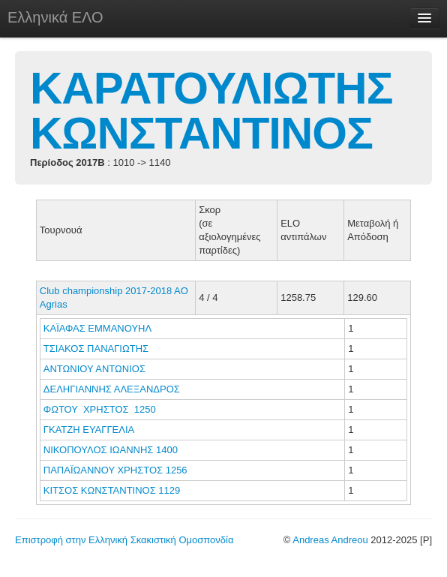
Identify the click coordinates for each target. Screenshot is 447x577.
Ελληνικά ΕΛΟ (56, 17)
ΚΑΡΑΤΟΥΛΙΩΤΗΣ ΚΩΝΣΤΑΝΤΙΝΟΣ (211, 110)
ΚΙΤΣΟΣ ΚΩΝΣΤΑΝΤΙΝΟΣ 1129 (112, 490)
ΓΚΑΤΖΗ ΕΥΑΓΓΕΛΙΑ (90, 429)
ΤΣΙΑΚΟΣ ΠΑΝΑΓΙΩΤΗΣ (98, 348)
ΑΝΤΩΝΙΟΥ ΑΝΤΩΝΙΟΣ (96, 368)
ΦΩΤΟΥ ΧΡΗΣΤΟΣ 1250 (100, 409)
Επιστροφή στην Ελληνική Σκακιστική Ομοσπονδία (124, 539)
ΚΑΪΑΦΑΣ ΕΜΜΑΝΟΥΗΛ (99, 328)
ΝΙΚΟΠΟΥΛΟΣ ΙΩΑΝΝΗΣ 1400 (111, 449)
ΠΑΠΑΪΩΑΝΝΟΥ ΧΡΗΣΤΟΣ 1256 (116, 470)
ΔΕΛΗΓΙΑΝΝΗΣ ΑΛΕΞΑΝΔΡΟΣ (113, 389)
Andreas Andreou (330, 539)
